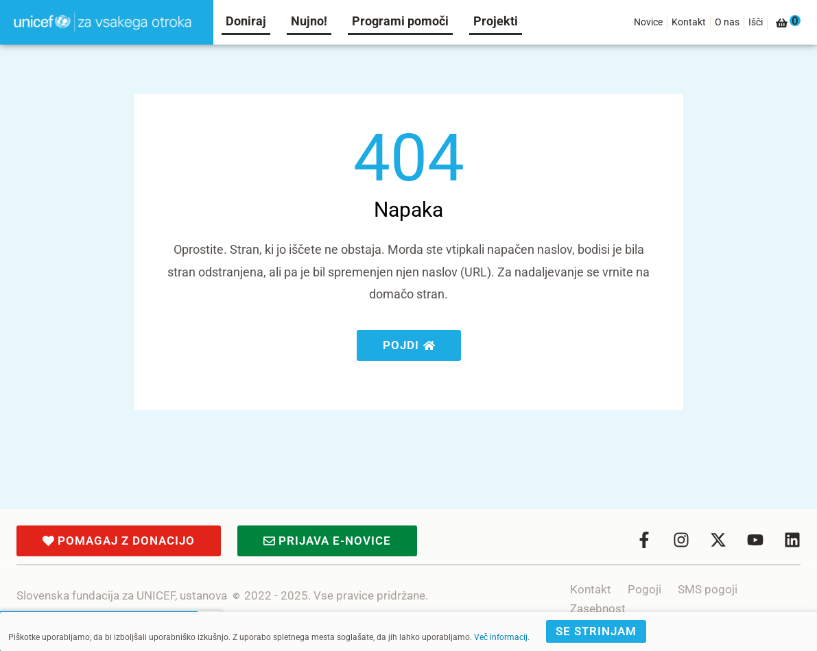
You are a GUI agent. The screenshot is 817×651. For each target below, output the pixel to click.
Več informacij (501, 637)
